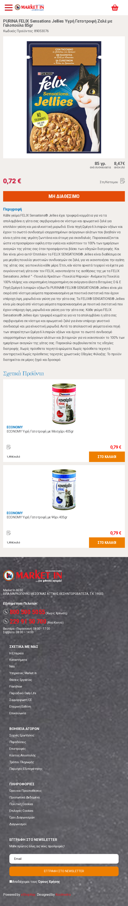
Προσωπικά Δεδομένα (24, 797)
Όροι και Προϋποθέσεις (25, 791)
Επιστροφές (17, 749)
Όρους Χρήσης (49, 882)
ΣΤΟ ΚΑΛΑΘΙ (107, 456)
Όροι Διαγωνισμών (22, 817)
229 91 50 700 (24, 621)
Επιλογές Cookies (21, 811)
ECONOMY (15, 427)
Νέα (12, 666)
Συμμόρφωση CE (20, 700)
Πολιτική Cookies (21, 804)
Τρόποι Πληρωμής (21, 762)
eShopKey (28, 895)
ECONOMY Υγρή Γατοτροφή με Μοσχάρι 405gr (40, 431)
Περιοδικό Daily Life (22, 693)
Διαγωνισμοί (17, 824)
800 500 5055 (24, 612)
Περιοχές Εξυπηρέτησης (25, 769)
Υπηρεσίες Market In (23, 673)
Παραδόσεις (17, 742)
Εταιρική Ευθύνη (20, 706)
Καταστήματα (18, 660)
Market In (29, 7)
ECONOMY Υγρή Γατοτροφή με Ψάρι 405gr (37, 517)
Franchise (15, 686)
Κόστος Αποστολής (22, 755)
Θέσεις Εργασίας (20, 680)
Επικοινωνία (17, 713)
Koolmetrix (63, 895)
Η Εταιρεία (16, 653)
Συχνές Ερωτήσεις (21, 735)
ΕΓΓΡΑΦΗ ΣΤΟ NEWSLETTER (64, 871)
